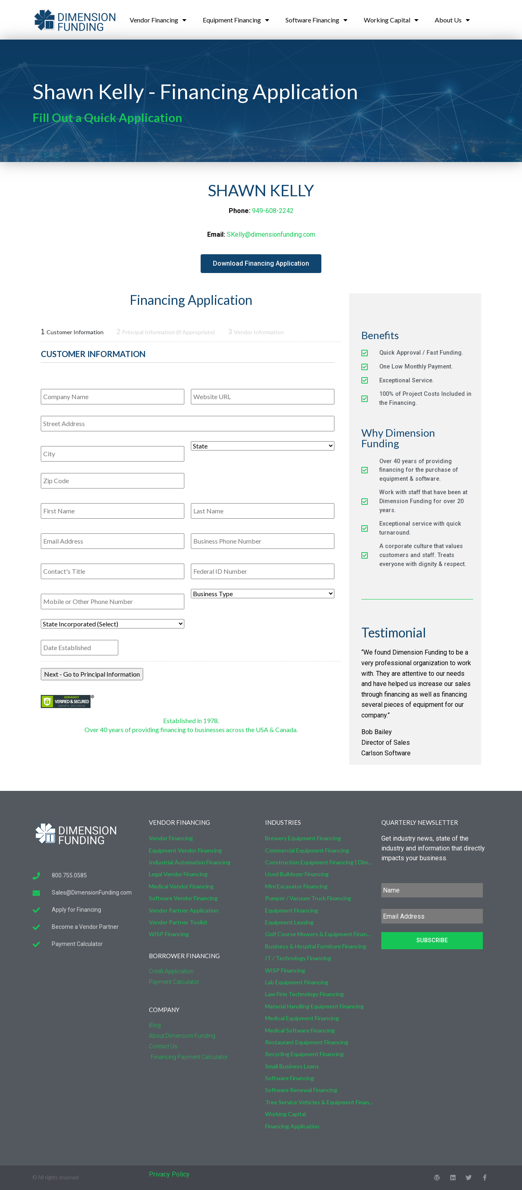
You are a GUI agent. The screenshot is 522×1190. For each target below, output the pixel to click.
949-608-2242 (273, 211)
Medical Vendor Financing (181, 886)
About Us (452, 20)
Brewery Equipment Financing (303, 838)
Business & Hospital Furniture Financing (315, 946)
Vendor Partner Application (184, 910)
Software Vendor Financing (183, 898)
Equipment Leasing (289, 922)
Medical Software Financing (300, 1030)
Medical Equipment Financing (302, 1018)
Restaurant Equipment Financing (306, 1042)
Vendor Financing (158, 20)
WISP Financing (169, 933)
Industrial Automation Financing (189, 862)
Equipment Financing (236, 20)
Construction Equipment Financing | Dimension (319, 862)
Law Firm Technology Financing (304, 993)
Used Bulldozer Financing (297, 873)
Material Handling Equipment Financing (314, 1006)
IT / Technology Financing (298, 958)
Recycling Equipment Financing (304, 1053)
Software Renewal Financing (301, 1089)
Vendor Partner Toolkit (178, 922)
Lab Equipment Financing (296, 982)
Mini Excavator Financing (296, 886)
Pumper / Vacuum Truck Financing (308, 898)
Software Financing (316, 20)
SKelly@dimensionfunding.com (271, 234)
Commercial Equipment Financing (307, 850)
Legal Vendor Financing (178, 873)
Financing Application (292, 1126)
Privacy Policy (169, 1174)
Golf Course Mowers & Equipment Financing (319, 933)
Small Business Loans (292, 1066)
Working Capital (391, 20)
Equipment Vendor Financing (185, 850)
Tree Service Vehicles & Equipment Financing (319, 1102)
